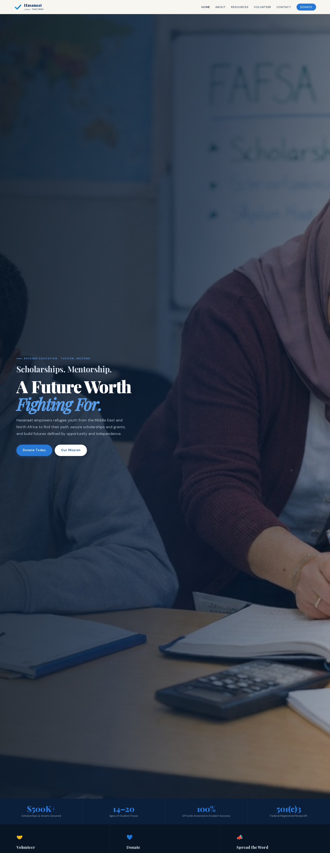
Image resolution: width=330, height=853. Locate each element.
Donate (304, 7)
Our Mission (70, 450)
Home (203, 7)
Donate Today (34, 450)
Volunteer (260, 7)
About (218, 7)
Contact (281, 7)
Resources (237, 7)
